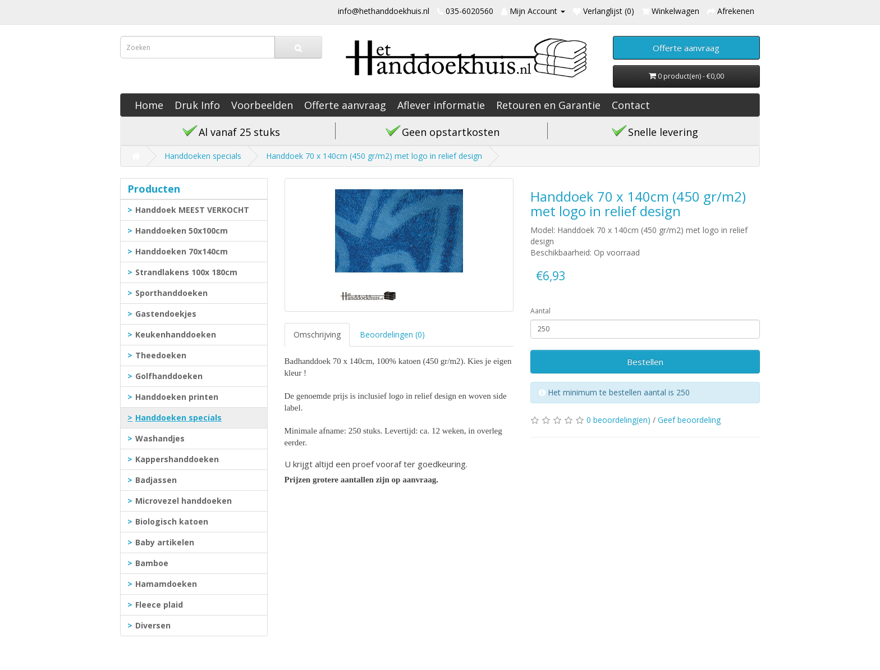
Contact (631, 105)
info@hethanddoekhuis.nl (383, 11)
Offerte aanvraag (345, 105)
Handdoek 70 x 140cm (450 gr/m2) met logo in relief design (374, 156)
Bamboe (151, 563)
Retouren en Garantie (548, 105)
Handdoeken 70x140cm (181, 251)
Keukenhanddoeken (175, 334)
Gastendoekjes (165, 313)
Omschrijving (317, 334)
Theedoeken (160, 355)
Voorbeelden (262, 105)
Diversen (153, 625)
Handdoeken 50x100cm (181, 230)
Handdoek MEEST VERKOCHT (192, 209)
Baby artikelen (164, 542)
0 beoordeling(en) (618, 419)
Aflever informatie (441, 105)
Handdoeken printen (176, 396)
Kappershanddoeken (177, 459)
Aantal (540, 311)
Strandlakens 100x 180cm (186, 272)
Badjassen (156, 480)
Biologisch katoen (171, 521)
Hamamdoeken (166, 583)
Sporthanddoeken (171, 293)
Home (149, 105)
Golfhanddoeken (169, 376)
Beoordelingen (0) (392, 334)
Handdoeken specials (202, 156)
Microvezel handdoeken (183, 500)
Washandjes (160, 438)
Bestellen (645, 361)
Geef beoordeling (689, 419)
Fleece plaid (159, 604)
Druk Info (197, 105)
